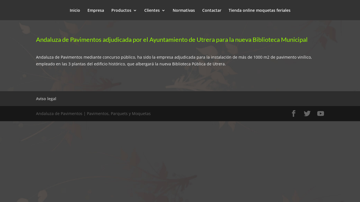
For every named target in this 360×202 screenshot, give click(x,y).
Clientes (152, 10)
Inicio (75, 10)
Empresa (95, 10)
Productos (121, 10)
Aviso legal (46, 98)
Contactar (211, 10)
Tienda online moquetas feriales (260, 10)
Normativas (184, 10)
